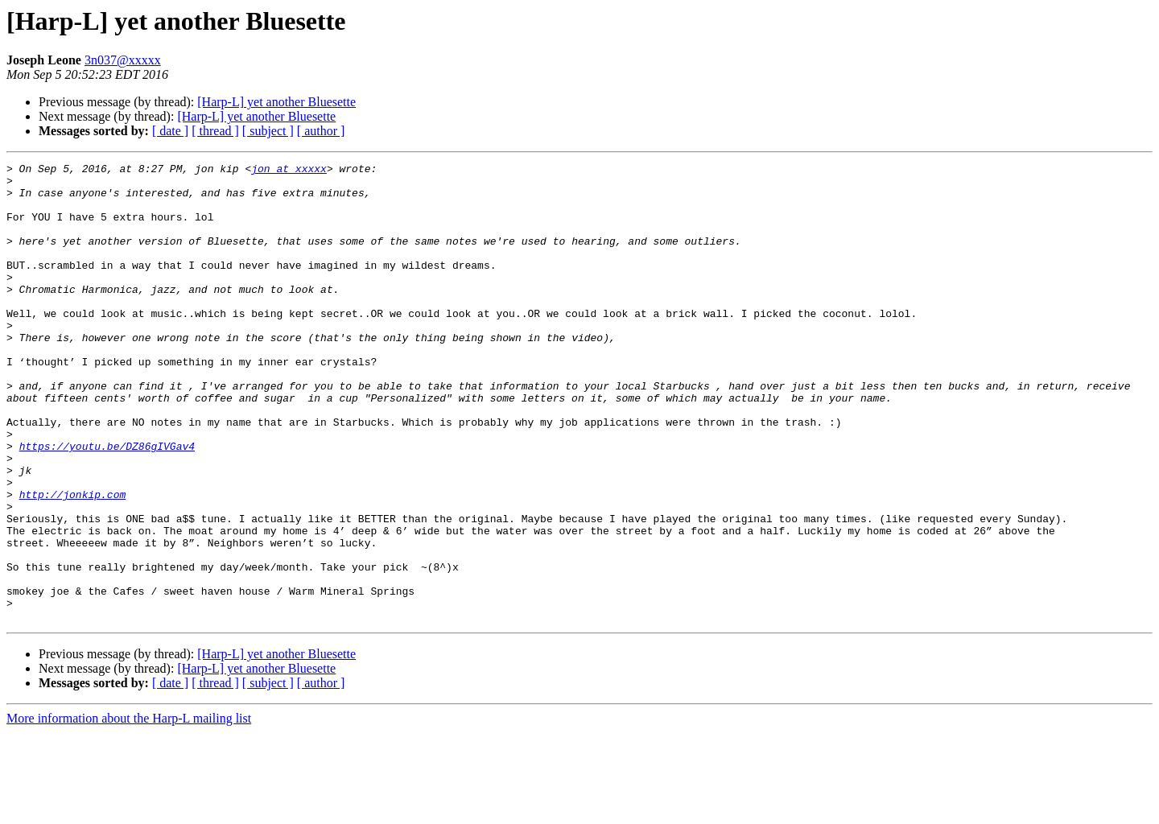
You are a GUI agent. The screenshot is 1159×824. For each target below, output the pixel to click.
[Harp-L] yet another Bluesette (276, 102)
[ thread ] (215, 131)
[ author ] (321, 131)
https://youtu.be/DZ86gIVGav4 (107, 503)
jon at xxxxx (289, 170)
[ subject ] (268, 131)
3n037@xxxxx (123, 60)
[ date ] (170, 131)
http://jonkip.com (72, 561)
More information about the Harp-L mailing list (128, 810)
